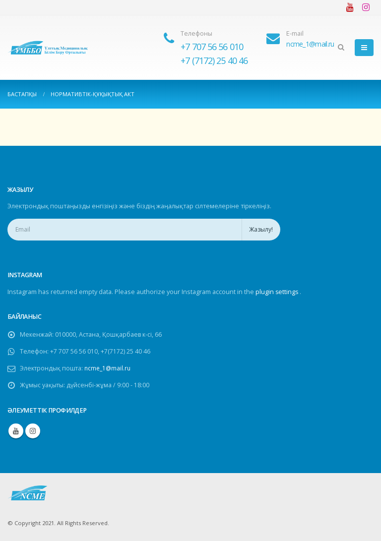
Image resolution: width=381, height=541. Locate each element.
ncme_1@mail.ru (109, 368)
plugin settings (278, 292)
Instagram (32, 430)
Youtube (15, 430)
